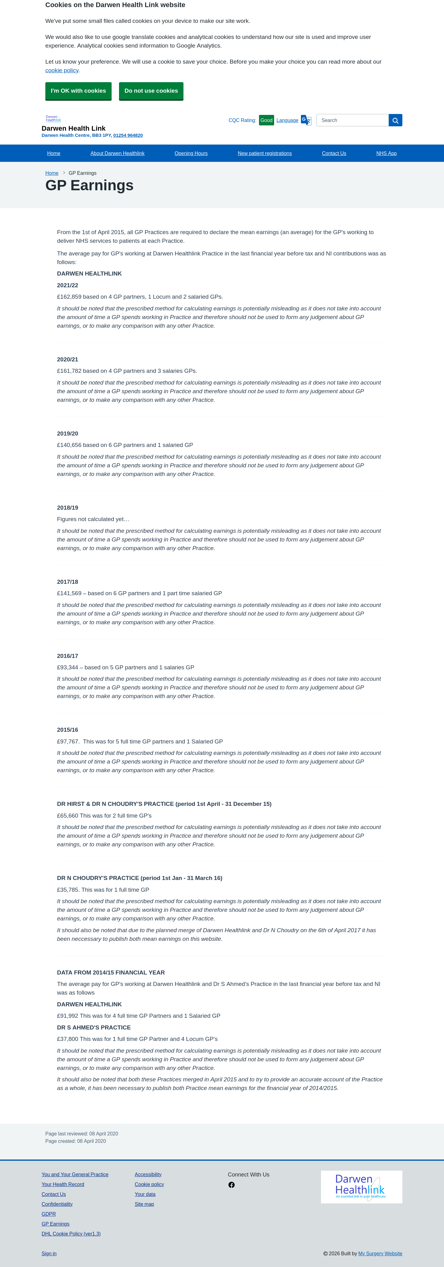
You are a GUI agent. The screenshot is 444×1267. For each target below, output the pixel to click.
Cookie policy (149, 1184)
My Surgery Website (380, 1253)
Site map (144, 1204)
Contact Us (334, 153)
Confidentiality (57, 1204)
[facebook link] (231, 1185)
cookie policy (61, 70)
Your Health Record (63, 1184)
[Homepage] (134, 123)
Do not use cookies (151, 91)
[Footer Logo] (361, 1187)
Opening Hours (191, 153)
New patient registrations (265, 153)
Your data (145, 1194)
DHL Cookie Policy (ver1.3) (71, 1233)
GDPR (49, 1213)
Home (53, 153)
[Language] (294, 120)
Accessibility (148, 1174)
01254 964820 (128, 135)
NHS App (386, 153)
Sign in (49, 1253)
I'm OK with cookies (78, 91)
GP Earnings (55, 1223)
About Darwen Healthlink (117, 153)
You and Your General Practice (75, 1174)
